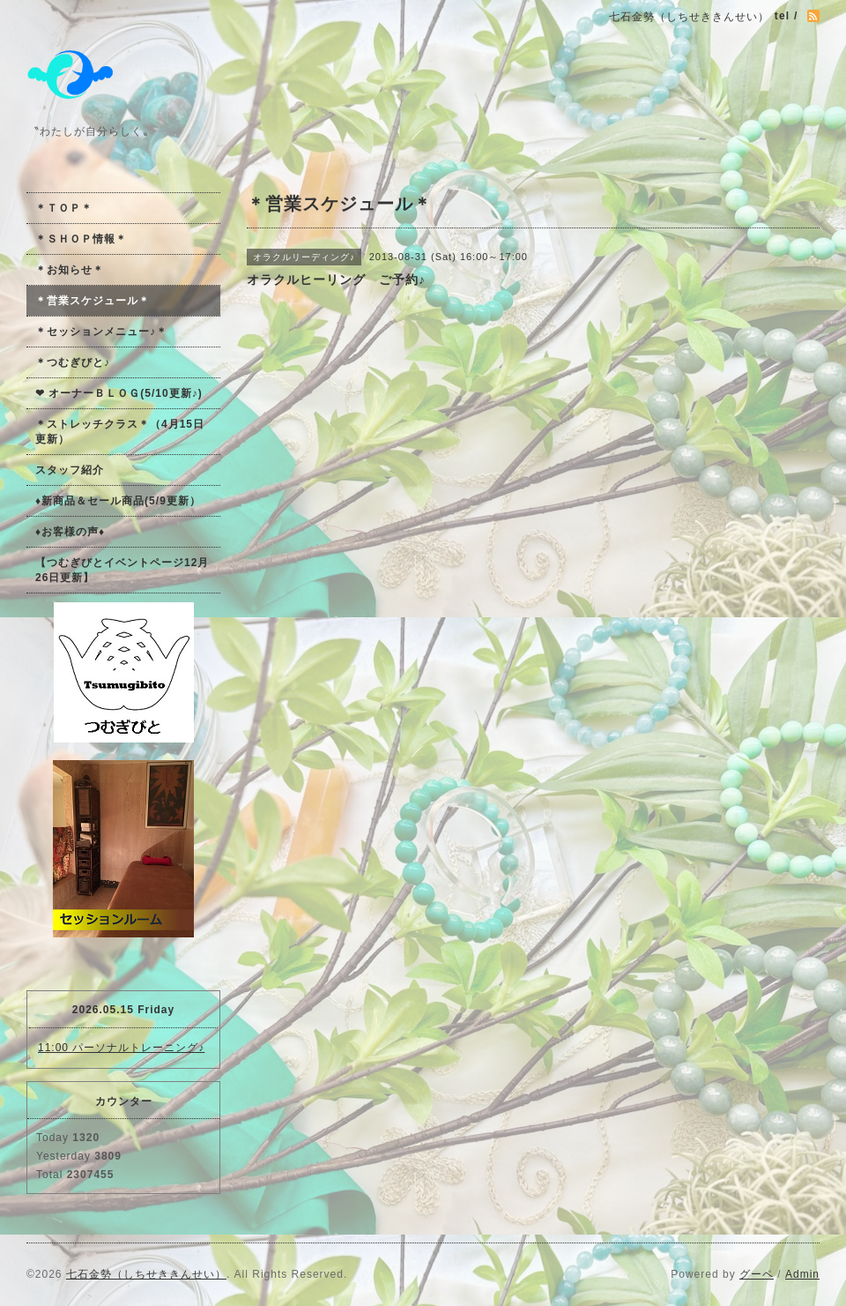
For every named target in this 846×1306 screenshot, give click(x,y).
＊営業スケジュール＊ (92, 301)
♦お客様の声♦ (70, 532)
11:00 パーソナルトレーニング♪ (121, 1047)
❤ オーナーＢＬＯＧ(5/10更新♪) (119, 393)
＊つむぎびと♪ (72, 362)
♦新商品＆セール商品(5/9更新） (118, 501)
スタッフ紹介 (69, 470)
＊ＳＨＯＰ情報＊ (81, 239)
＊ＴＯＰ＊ (64, 208)
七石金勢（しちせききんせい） (146, 1274)
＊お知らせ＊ (69, 270)
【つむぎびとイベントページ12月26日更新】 (122, 570)
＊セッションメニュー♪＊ (101, 331)
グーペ (756, 1274)
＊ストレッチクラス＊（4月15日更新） (119, 431)
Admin (802, 1274)
